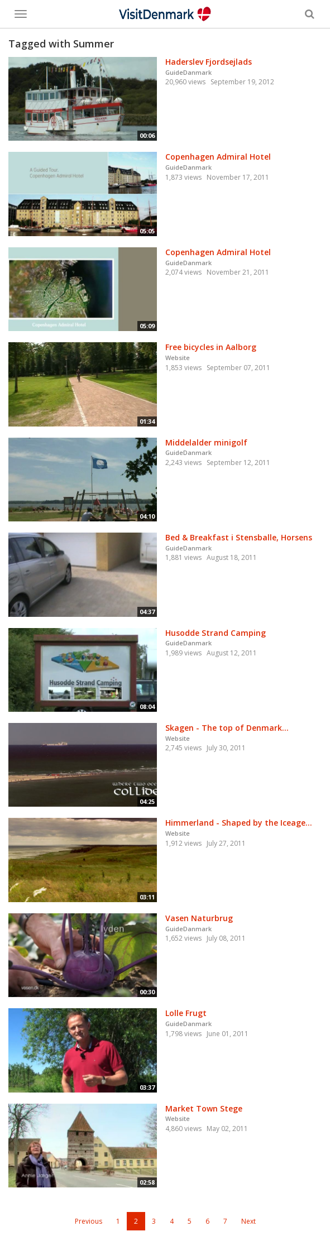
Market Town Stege (203, 1108)
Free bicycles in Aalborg (210, 347)
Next (248, 1221)
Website (177, 357)
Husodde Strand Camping (215, 632)
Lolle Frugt (186, 1013)
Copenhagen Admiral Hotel (218, 156)
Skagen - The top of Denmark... (227, 727)
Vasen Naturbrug (199, 918)
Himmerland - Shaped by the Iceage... (238, 822)
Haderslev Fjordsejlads (208, 61)
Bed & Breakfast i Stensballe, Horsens (238, 537)
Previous (88, 1221)
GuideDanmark (188, 72)
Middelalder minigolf (206, 442)
